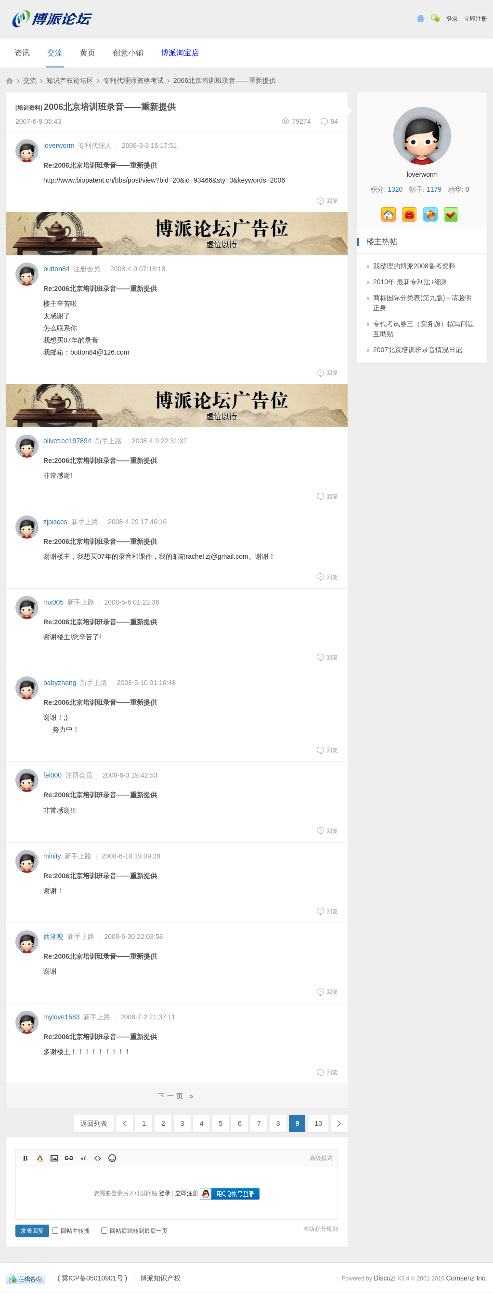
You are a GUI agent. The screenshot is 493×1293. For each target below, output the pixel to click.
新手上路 (108, 441)
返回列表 (93, 1123)
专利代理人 (95, 145)
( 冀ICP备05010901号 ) (92, 1278)
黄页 (87, 53)
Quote (83, 1158)
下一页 (339, 1123)
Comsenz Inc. (466, 1278)
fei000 (52, 775)
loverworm (59, 145)
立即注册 (475, 18)
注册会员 (86, 269)
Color (40, 1158)
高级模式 (321, 1158)
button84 (56, 269)
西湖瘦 (53, 936)
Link (69, 1158)
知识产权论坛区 (69, 80)
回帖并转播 (71, 1230)
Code (98, 1158)
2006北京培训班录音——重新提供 (224, 80)
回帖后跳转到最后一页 (134, 1230)
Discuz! (385, 1278)
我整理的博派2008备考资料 (414, 266)
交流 (55, 53)
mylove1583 (61, 1017)
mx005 (53, 602)
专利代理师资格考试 (133, 80)
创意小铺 (128, 53)
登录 (452, 18)
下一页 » (177, 1096)
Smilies (112, 1158)
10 (318, 1123)
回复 (327, 201)
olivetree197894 (67, 441)
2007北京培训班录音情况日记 (417, 350)
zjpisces (55, 522)
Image (54, 1158)
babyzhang (60, 682)
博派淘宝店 (180, 53)
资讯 (22, 53)
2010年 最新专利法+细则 (410, 282)
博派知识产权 (9, 80)
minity (52, 856)
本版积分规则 (320, 1229)
